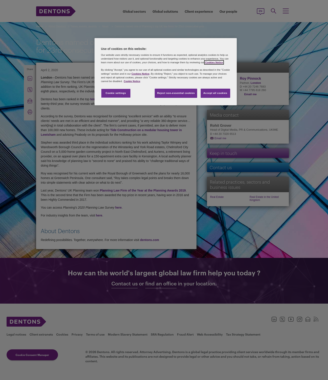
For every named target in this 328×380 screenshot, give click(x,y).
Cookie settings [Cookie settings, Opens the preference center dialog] (115, 93)
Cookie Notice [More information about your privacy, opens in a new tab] (132, 81)
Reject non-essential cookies (176, 93)
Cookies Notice (214, 62)
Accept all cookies (215, 93)
